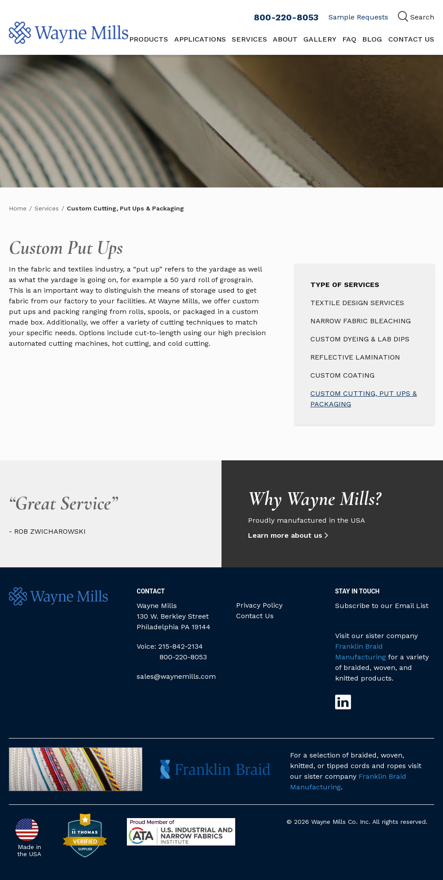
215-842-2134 (180, 646)
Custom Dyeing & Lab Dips (359, 339)
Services (249, 39)
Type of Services (344, 284)
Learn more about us (287, 535)
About (285, 39)
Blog (372, 39)
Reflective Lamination (355, 357)
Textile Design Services (357, 302)
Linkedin (343, 702)
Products (148, 39)
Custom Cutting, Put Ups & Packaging (363, 398)
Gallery (319, 39)
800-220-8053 (286, 17)
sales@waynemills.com (176, 676)
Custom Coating (342, 375)
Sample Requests (358, 17)
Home (18, 208)
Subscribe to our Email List (381, 605)
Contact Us (411, 39)
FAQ (349, 39)
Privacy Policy (259, 605)
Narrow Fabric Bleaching (360, 321)
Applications (200, 39)
